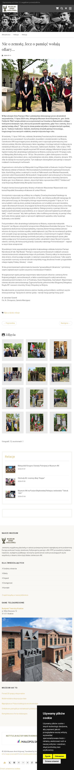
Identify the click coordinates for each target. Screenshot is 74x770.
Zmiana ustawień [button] (52, 761)
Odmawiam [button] (59, 756)
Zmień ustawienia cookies (10, 769)
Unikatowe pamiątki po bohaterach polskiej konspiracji (23, 709)
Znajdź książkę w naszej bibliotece (15, 595)
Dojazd (5, 578)
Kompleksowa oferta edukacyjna (14, 714)
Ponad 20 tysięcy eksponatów (13, 694)
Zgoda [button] (47, 756)
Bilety (5, 573)
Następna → (65, 323)
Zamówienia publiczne (28, 754)
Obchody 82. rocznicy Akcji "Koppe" (31, 478)
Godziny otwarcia (9, 569)
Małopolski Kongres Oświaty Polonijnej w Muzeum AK (38, 466)
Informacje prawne (8, 754)
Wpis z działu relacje (12, 313)
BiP (17, 754)
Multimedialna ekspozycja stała (14, 699)
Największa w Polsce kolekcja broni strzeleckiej (20, 704)
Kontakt (5, 588)
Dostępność (7, 583)
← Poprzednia (9, 323)
